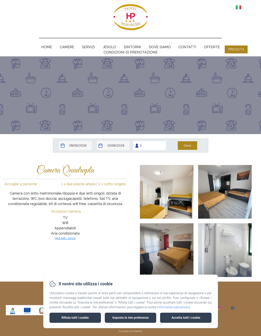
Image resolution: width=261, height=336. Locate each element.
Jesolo (109, 47)
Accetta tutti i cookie (186, 317)
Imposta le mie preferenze (130, 317)
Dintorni (132, 47)
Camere (67, 47)
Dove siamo (160, 47)
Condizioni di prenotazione (131, 52)
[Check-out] (113, 145)
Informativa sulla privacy (173, 307)
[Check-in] (75, 145)
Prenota (236, 49)
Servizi (88, 47)
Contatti (187, 47)
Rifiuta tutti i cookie (75, 317)
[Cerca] (187, 145)
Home (46, 47)
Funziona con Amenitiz (130, 331)
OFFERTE (212, 47)
